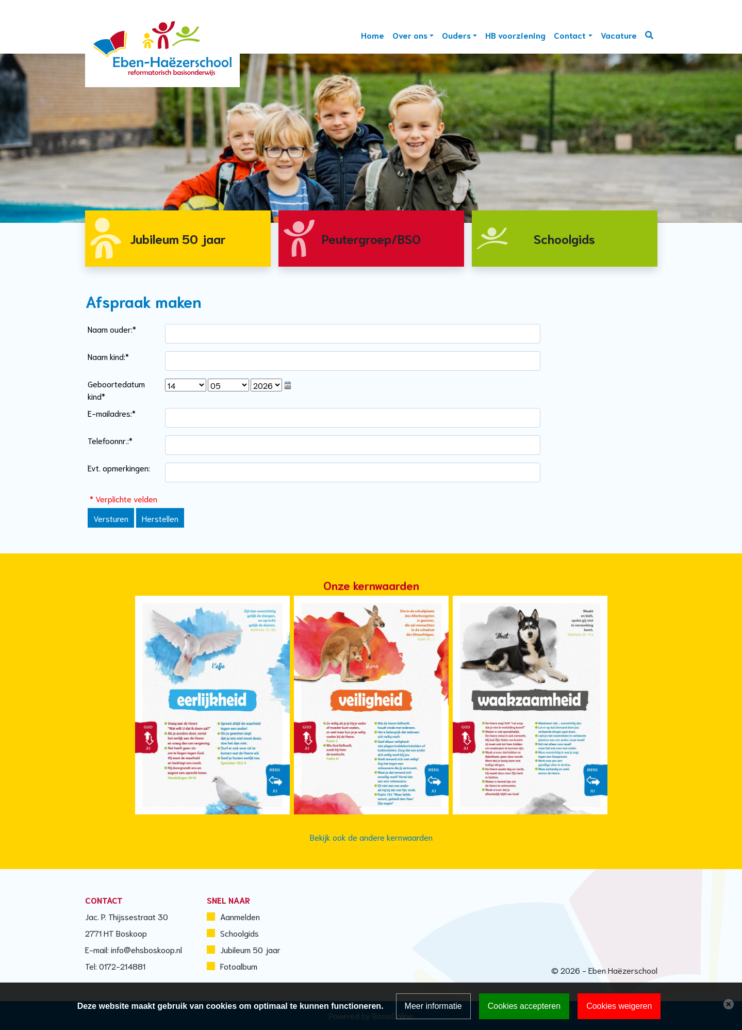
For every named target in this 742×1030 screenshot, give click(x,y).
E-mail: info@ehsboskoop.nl (133, 949)
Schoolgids (239, 932)
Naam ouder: (112, 328)
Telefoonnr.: (110, 440)
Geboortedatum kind (116, 389)
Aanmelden (240, 916)
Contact (570, 34)
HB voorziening (515, 34)
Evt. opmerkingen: (119, 467)
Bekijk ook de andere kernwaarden (371, 836)
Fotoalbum (238, 965)
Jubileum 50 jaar (250, 949)
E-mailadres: (112, 412)
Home (372, 34)
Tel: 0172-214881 (115, 965)
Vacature (619, 34)
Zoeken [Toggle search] (649, 35)
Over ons (409, 34)
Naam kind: (108, 356)
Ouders (456, 34)
